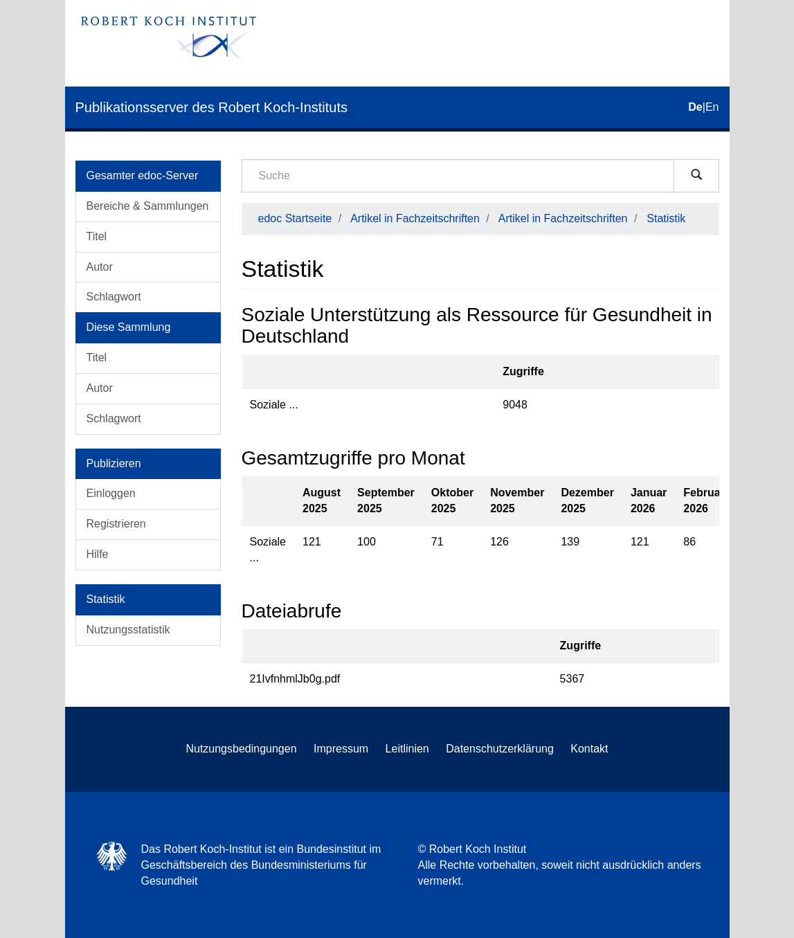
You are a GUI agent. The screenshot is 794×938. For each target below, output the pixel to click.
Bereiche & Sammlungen (148, 206)
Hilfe (98, 554)
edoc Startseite (295, 218)
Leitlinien (407, 749)
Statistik (666, 218)
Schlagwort (114, 297)
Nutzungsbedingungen (241, 749)
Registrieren (116, 524)
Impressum (341, 749)
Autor (100, 267)
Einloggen (111, 493)
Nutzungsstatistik (128, 629)
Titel (97, 236)
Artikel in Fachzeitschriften (415, 218)
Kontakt (589, 749)
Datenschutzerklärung (500, 749)
